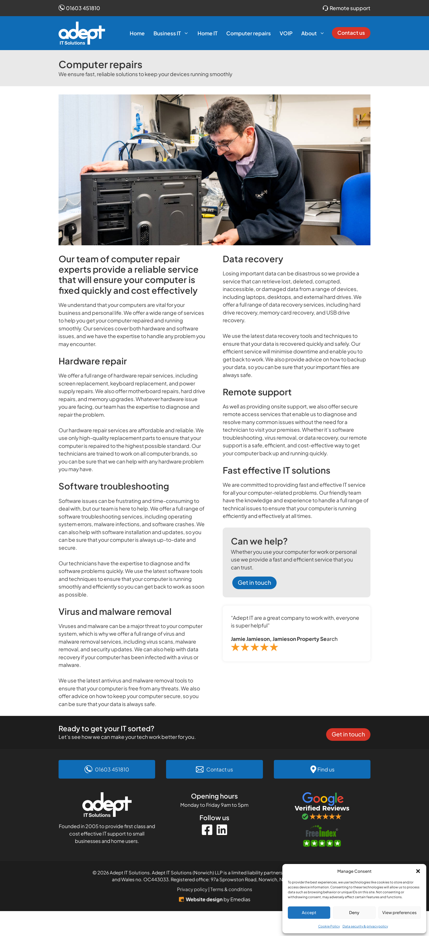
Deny (354, 912)
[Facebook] (207, 830)
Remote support (350, 8)
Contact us (351, 32)
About (315, 33)
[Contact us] (214, 769)
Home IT (208, 33)
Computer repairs (248, 33)
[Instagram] (222, 830)
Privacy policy (192, 889)
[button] (418, 871)
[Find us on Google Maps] (322, 769)
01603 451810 (83, 8)
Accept (309, 912)
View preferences (399, 912)
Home (137, 33)
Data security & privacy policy (365, 926)
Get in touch (254, 582)
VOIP (286, 33)
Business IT (173, 33)
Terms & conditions (231, 889)
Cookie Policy (329, 926)
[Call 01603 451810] (107, 769)
